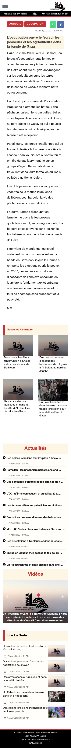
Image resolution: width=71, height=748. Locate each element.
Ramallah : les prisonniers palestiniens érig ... (33, 470)
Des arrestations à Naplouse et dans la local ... (34, 541)
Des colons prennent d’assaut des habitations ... (35, 517)
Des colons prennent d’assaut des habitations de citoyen (23, 663)
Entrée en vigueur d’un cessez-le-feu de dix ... (34, 553)
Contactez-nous (24, 733)
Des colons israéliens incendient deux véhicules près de (25, 709)
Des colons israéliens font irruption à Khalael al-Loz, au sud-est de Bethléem (17, 362)
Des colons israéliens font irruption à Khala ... (33, 458)
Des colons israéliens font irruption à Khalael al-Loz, (25, 648)
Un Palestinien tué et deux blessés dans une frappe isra (23, 694)
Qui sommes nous (46, 733)
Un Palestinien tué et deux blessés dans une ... (34, 565)
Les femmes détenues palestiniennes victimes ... (35, 505)
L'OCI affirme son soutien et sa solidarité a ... (33, 493)
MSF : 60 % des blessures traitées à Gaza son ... (35, 529)
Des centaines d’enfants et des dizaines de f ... (34, 482)
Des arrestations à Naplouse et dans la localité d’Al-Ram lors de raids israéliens (17, 406)
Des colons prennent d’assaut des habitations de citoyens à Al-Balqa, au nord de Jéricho (53, 364)
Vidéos (35, 574)
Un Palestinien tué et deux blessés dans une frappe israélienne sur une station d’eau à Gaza (53, 409)
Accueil (15, 24)
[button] (8, 596)
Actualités (35, 448)
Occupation (35, 24)
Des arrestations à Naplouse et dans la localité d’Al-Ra (25, 679)
